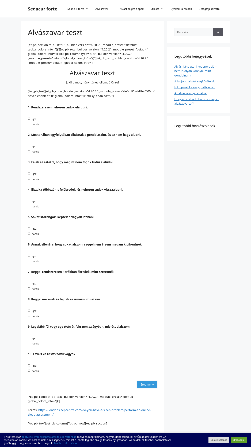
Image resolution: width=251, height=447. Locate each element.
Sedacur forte (42, 9)
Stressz (159, 8)
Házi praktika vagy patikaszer (194, 87)
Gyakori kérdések (181, 8)
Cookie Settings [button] (219, 439)
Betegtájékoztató (209, 8)
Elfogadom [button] (239, 439)
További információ (65, 443)
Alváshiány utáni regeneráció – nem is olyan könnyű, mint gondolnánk (195, 70)
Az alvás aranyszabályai (190, 93)
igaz (34, 119)
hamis (35, 124)
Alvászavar (105, 8)
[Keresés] (218, 32)
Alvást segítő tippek (132, 8)
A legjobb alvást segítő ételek (194, 81)
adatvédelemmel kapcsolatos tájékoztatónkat (49, 436)
